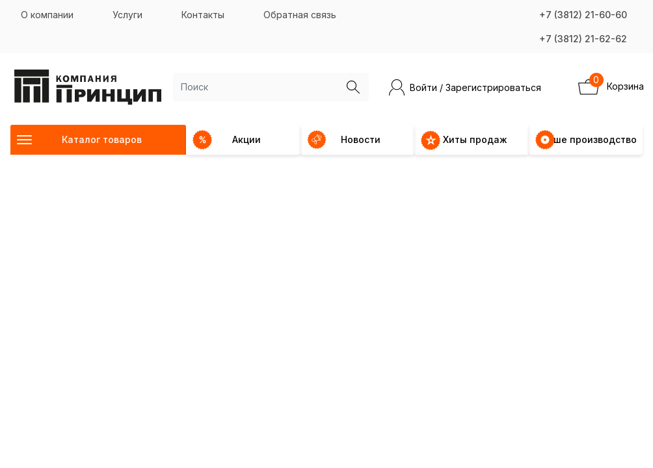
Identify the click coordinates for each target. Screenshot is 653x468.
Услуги (127, 14)
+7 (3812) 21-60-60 (583, 14)
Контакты (202, 14)
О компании (47, 14)
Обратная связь (299, 14)
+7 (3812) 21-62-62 (583, 38)
